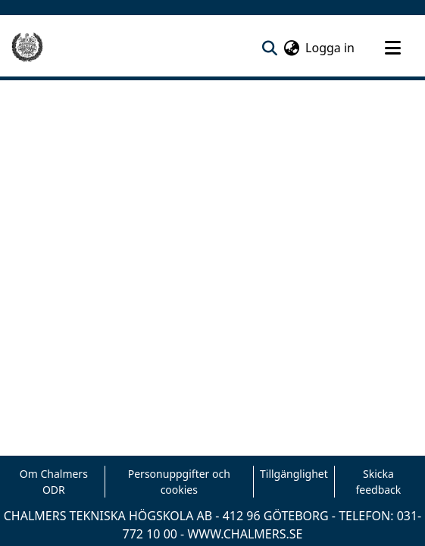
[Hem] (27, 48)
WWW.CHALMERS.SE (244, 534)
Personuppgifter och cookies (179, 481)
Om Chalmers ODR (54, 481)
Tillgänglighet (294, 473)
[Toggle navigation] (392, 47)
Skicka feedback (378, 481)
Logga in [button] (330, 47)
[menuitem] (291, 48)
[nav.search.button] (269, 48)
